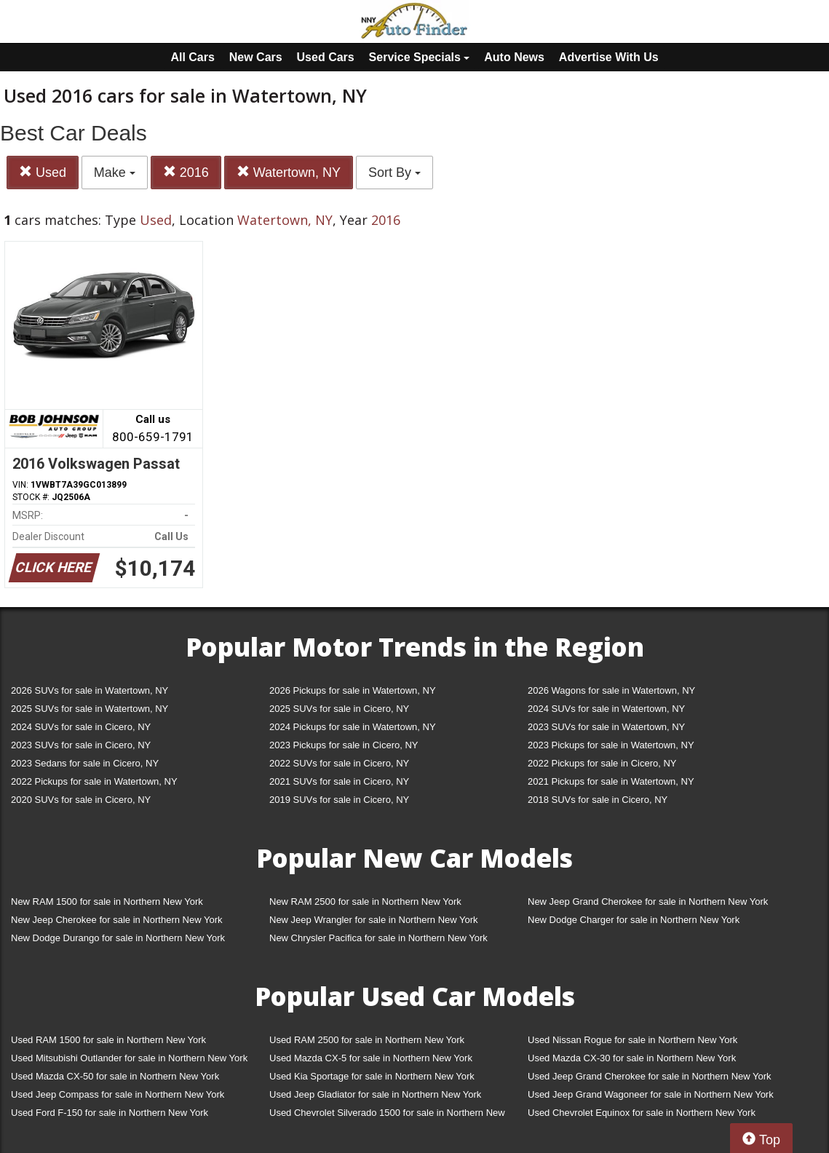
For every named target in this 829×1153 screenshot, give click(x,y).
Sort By (394, 172)
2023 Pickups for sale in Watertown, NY (611, 745)
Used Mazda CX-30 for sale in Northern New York (632, 1058)
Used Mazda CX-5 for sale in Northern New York (370, 1058)
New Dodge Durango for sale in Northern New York (118, 937)
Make (114, 172)
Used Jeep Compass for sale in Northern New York (117, 1094)
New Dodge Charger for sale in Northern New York (633, 919)
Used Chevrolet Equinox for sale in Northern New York (641, 1112)
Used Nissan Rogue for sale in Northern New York (632, 1039)
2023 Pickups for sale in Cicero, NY (343, 745)
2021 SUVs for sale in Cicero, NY (339, 781)
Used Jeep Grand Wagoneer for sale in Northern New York (651, 1094)
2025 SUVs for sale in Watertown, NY (89, 708)
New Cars (255, 57)
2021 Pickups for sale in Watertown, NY (611, 781)
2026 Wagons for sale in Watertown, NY (611, 690)
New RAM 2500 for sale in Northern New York (365, 901)
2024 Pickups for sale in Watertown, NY (352, 726)
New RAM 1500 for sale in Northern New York (107, 901)
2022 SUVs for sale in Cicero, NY (339, 763)
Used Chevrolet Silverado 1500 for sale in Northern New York (387, 1115)
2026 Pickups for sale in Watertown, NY (352, 690)
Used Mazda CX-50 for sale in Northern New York (115, 1076)
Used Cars (325, 57)
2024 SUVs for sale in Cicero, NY (81, 726)
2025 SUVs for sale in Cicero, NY (339, 708)
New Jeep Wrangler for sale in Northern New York (373, 919)
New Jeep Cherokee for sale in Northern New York (116, 919)
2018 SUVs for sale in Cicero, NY (597, 799)
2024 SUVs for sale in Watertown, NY (606, 708)
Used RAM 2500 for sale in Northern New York (366, 1039)
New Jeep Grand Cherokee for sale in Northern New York (648, 901)
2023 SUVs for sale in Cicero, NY (81, 745)
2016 (186, 172)
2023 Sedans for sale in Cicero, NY (85, 763)
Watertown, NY (289, 172)
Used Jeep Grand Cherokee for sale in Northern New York (650, 1076)
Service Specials (419, 57)
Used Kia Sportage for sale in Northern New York (372, 1076)
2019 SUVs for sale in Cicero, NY (339, 799)
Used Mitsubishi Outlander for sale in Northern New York (129, 1058)
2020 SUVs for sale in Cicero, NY (81, 799)
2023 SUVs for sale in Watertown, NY (606, 726)
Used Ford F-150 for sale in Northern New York (109, 1112)
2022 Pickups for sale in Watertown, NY (94, 781)
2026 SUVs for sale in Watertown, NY (89, 690)
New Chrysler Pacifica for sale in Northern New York (378, 937)
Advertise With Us (609, 57)
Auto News (514, 57)
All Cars (192, 57)
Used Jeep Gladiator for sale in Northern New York (375, 1094)
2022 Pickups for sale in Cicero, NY (602, 763)
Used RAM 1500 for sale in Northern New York (108, 1039)
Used (42, 172)
